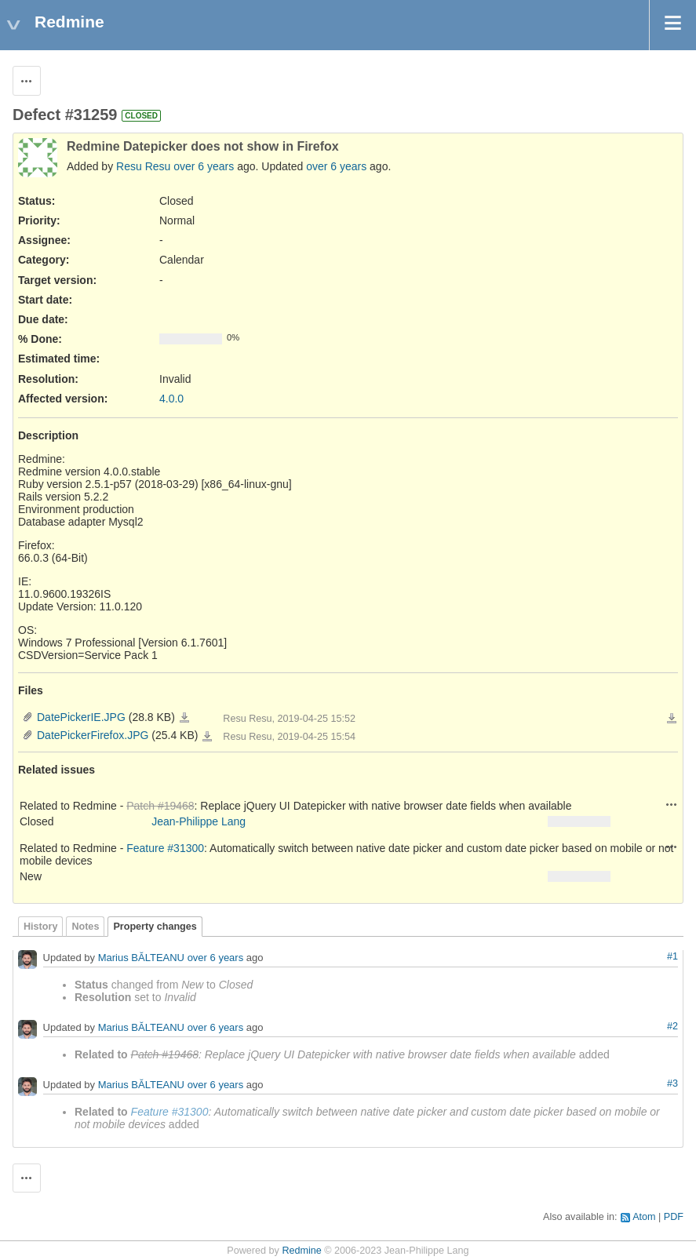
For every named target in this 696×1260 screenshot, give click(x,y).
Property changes (154, 926)
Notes (85, 926)
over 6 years (203, 166)
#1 (672, 956)
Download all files (671, 718)
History (40, 926)
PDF (673, 1216)
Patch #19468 (160, 805)
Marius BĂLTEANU (141, 957)
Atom (643, 1216)
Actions (671, 804)
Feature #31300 (165, 848)
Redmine (301, 1250)
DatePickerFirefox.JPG (92, 735)
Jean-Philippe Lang (198, 821)
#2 (672, 1026)
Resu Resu (143, 166)
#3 (672, 1083)
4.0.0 (171, 398)
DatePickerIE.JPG (81, 717)
